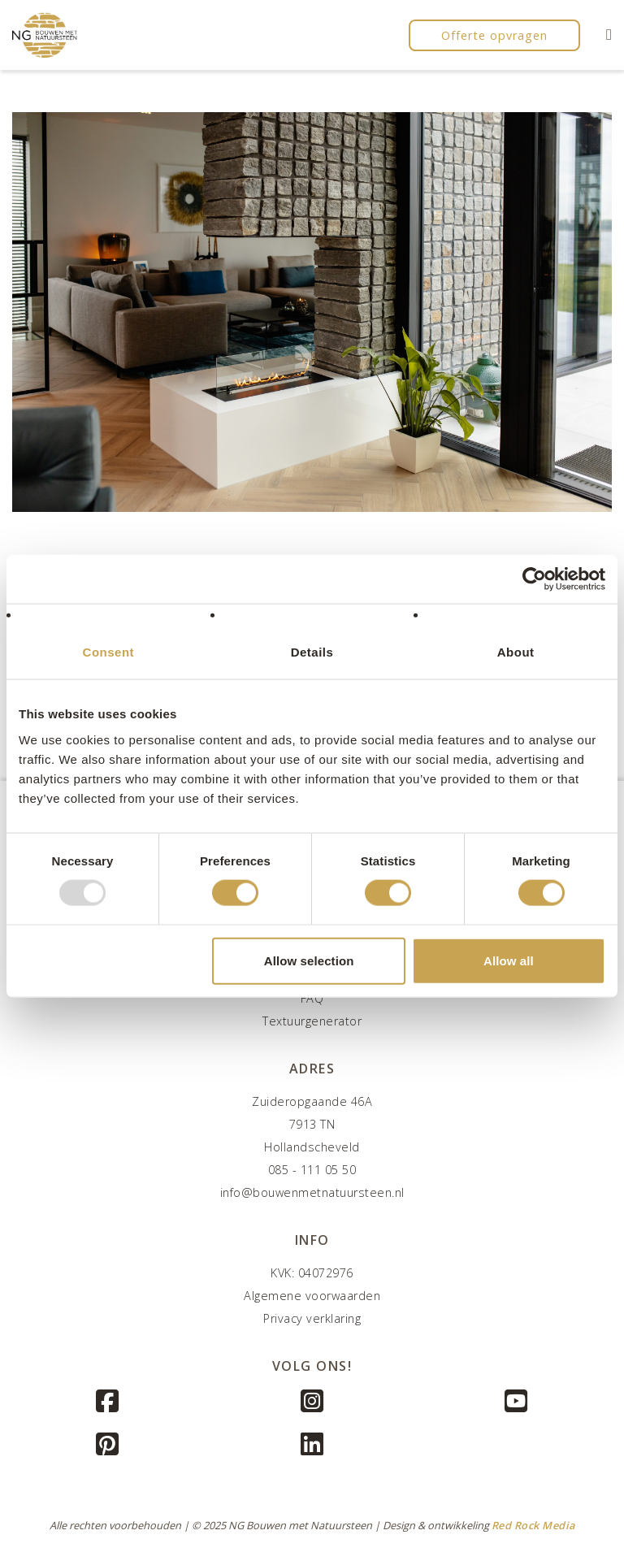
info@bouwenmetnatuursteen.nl (312, 1192)
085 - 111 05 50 (312, 1169)
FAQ (312, 998)
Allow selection (309, 960)
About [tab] (516, 652)
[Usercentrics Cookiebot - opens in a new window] (534, 579)
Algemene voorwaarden (312, 1295)
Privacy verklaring (312, 1318)
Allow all (508, 960)
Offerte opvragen (494, 35)
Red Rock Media (533, 1525)
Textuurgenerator (312, 1021)
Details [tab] (312, 652)
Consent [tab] (109, 652)
